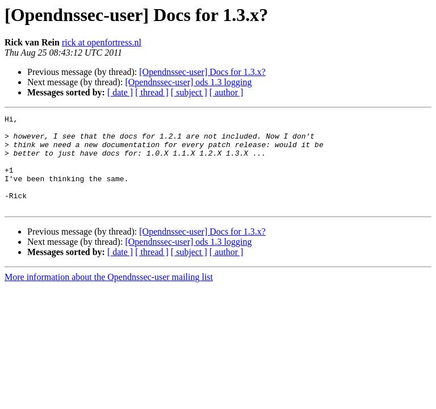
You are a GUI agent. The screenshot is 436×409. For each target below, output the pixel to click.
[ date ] (120, 92)
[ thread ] (152, 92)
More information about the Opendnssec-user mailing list (109, 296)
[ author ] (226, 92)
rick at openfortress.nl (101, 42)
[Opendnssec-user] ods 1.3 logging (188, 82)
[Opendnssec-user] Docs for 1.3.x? (202, 72)
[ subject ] (189, 92)
